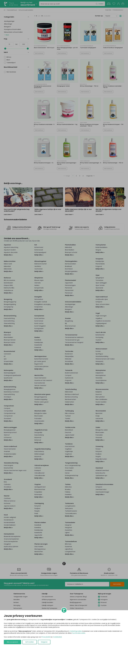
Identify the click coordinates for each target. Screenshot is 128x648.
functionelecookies (78, 633)
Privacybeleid (45, 637)
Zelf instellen (29, 642)
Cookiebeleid (57, 637)
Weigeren (44, 642)
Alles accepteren (12, 642)
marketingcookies (76, 631)
